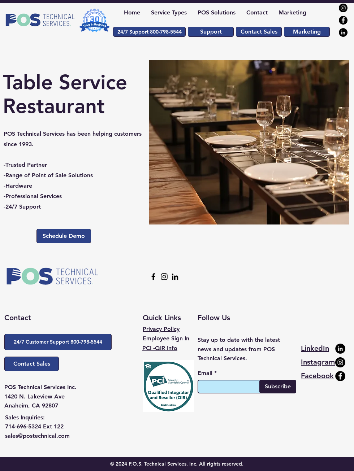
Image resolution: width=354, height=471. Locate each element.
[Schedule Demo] (63, 236)
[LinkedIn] (343, 32)
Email (205, 373)
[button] (149, 32)
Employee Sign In (166, 338)
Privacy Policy (161, 329)
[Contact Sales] (259, 32)
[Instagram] (343, 8)
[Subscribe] (277, 386)
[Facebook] (343, 20)
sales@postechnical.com (37, 435)
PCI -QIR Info (159, 348)
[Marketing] (307, 32)
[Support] (211, 32)
